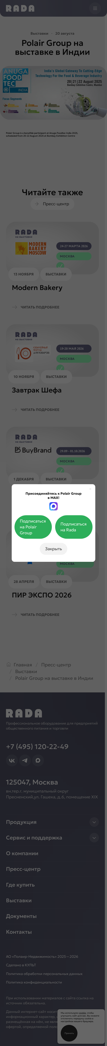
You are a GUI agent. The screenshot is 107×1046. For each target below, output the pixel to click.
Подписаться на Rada (73, 526)
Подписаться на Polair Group (33, 526)
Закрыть (53, 548)
